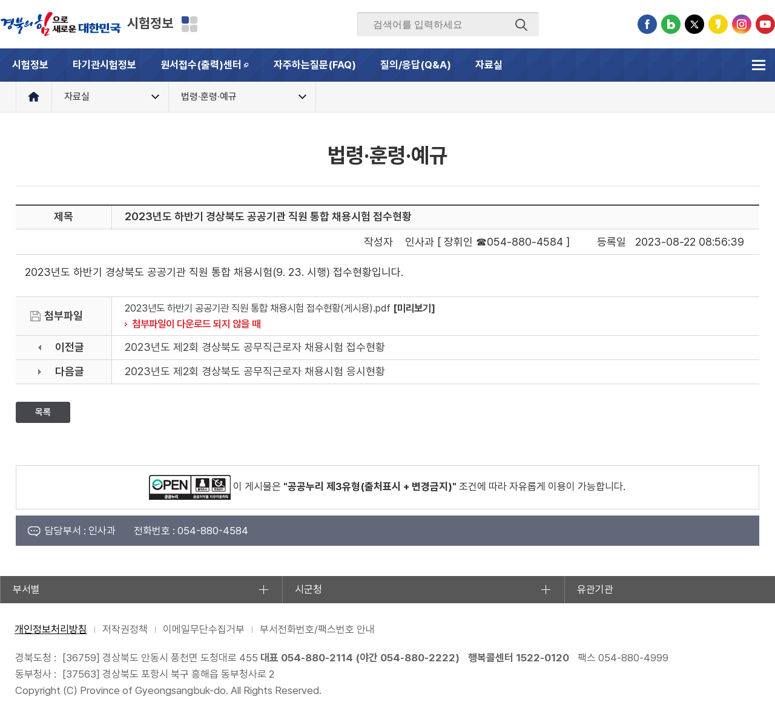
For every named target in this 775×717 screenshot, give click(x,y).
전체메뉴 (758, 65)
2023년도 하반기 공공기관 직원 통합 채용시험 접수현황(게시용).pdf (258, 308)
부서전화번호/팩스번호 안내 (317, 629)
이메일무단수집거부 (204, 629)
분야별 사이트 (189, 24)
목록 (43, 412)
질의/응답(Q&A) (415, 65)
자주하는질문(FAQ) (315, 65)
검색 (521, 24)
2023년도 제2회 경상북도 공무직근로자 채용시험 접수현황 (255, 347)
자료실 (489, 65)
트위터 (694, 24)
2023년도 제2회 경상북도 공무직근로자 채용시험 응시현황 (255, 371)
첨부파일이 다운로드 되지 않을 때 (196, 324)
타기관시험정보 (104, 65)
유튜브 (765, 24)
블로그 (671, 24)
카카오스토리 (718, 24)
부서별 (26, 589)
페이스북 (647, 24)
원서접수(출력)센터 (211, 70)
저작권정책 (125, 629)
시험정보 (150, 23)
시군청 (308, 589)
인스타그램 (741, 24)
